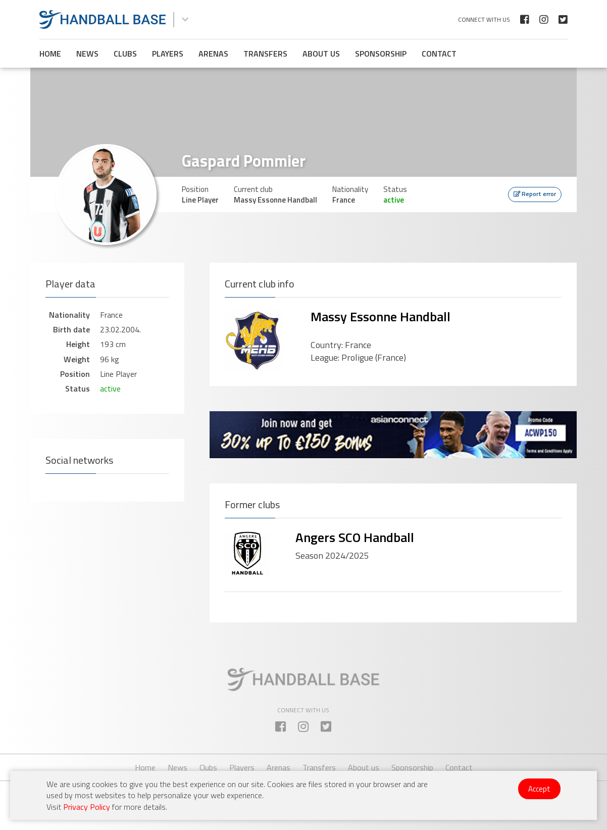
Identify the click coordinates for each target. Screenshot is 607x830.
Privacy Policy (86, 807)
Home (50, 54)
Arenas (213, 54)
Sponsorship (381, 54)
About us (321, 54)
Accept (539, 789)
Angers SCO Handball (354, 537)
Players (167, 54)
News (87, 54)
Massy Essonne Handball (380, 316)
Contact (439, 54)
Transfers (265, 54)
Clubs (125, 54)
